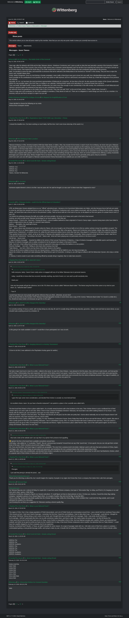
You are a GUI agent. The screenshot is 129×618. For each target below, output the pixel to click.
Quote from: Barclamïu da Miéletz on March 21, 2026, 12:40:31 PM (29, 435)
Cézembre (12, 202)
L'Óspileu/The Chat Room (17, 118)
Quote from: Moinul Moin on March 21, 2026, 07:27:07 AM (27, 466)
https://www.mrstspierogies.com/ (19, 476)
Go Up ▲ (120, 616)
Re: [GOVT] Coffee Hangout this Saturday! (31, 303)
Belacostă (12, 59)
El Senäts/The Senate (16, 161)
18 (20, 55)
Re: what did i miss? (34, 260)
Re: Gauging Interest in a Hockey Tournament (42, 344)
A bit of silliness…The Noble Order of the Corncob (33, 59)
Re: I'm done (21, 181)
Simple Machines (20, 616)
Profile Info (12, 32)
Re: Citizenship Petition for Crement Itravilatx (32, 582)
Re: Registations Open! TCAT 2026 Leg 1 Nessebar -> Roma (47, 118)
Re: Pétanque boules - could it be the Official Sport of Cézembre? (38, 202)
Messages (12, 46)
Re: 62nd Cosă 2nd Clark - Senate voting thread (40, 558)
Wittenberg (12, 139)
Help (106, 616)
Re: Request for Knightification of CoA (54, 97)
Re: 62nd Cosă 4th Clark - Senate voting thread (40, 161)
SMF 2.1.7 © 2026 (11, 616)
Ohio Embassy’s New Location (27, 139)
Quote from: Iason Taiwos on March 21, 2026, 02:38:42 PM (28, 395)
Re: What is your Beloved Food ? (38, 365)
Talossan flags (22, 482)
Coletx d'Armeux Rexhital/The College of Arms (24, 97)
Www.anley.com (14, 488)
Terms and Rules (112, 616)
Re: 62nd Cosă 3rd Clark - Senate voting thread (40, 534)
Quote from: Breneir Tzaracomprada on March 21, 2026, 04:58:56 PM (29, 392)
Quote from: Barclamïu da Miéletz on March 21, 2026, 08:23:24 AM (29, 463)
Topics (20, 46)
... (19, 55)
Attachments (27, 46)
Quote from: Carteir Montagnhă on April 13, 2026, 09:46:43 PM (29, 269)
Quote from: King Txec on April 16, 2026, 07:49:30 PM (25, 266)
